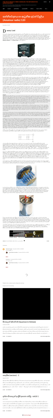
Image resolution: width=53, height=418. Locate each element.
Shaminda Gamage (9, 248)
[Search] (45, 1)
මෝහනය (31, 8)
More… (46, 8)
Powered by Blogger (26, 415)
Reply (7, 256)
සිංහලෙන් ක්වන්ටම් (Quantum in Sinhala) (19, 322)
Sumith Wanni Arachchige (13, 252)
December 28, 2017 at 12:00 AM (18, 248)
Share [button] (4, 336)
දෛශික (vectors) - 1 (11, 375)
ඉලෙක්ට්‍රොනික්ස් (24, 8)
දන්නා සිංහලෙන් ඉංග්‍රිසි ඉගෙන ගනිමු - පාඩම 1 (21, 396)
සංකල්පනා (9, 8)
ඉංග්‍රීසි (3, 8)
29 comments (8, 410)
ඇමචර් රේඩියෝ (16, 8)
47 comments (8, 336)
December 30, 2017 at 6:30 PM (23, 262)
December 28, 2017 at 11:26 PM (16, 259)
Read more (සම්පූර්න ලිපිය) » (45, 336)
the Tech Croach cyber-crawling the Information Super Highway (20, 2)
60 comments (8, 389)
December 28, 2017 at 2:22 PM (23, 252)
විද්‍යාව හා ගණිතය (39, 8)
